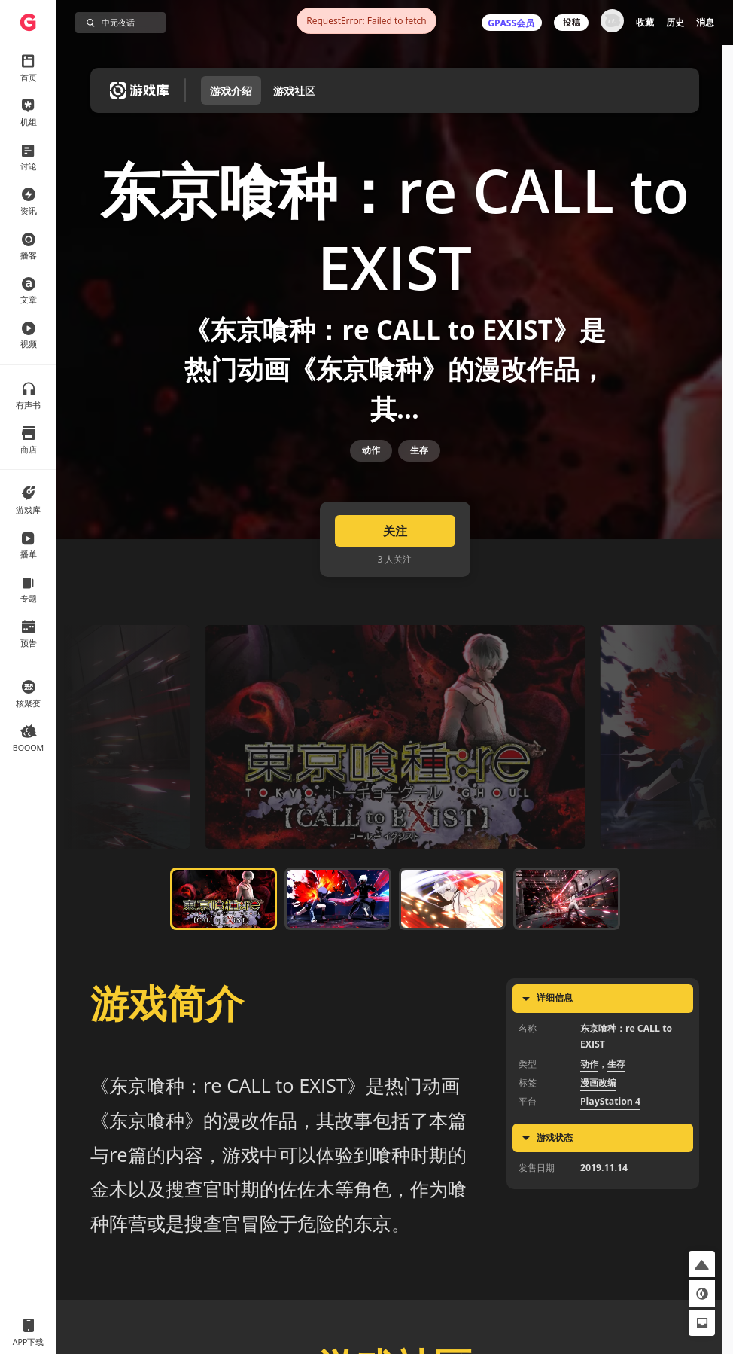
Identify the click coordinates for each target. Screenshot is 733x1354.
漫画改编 (598, 1129)
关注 (395, 577)
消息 (705, 22)
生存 (419, 480)
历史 (675, 22)
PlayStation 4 (610, 1148)
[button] (702, 1264)
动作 (371, 480)
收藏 (645, 22)
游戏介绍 (231, 91)
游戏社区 (294, 91)
